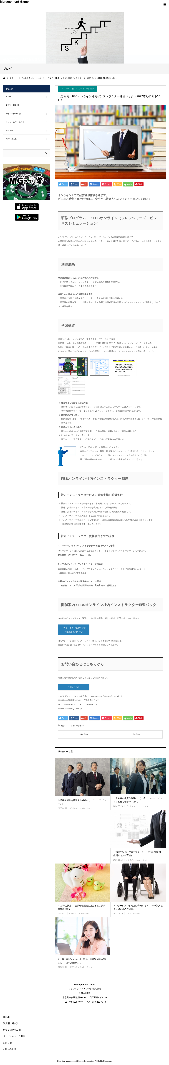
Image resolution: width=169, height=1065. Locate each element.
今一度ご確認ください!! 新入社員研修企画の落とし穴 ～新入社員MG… (82, 961)
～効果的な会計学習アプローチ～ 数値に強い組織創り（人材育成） (137, 854)
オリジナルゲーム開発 (15, 122)
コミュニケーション (134, 913)
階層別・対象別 (12, 105)
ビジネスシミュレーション (82, 89)
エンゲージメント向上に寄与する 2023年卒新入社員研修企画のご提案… (138, 907)
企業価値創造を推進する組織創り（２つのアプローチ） (82, 802)
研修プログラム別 (13, 113)
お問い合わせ (74, 687)
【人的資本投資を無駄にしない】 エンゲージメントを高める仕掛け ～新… (137, 800)
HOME (8, 96)
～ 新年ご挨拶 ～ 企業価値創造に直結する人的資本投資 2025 (82, 907)
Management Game (14, 1)
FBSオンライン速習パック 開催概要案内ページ (73, 630)
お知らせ (9, 130)
